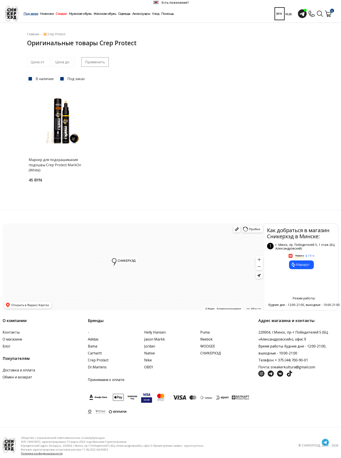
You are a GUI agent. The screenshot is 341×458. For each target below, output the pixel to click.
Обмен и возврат (17, 377)
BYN (279, 13)
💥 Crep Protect (54, 34)
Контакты (11, 332)
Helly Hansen (155, 332)
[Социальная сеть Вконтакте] (280, 373)
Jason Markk (154, 339)
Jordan (149, 346)
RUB (288, 14)
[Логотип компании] (9, 445)
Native (149, 353)
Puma (205, 332)
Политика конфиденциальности (42, 453)
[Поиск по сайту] (320, 13)
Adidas (93, 339)
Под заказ (30, 14)
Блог (6, 346)
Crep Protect (98, 360)
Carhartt (95, 353)
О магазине (12, 339)
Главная (33, 34)
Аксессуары (141, 14)
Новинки (47, 14)
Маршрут (300, 264)
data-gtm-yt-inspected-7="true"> (133, 266)
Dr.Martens (97, 367)
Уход (155, 14)
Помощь (167, 14)
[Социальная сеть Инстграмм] (261, 373)
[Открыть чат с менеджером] (302, 13)
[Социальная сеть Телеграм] (271, 373)
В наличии (44, 78)
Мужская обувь (80, 14)
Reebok (206, 339)
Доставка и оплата (19, 370)
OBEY (148, 367)
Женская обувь (105, 14)
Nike (148, 360)
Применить (95, 62)
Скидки (61, 14)
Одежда (124, 14)
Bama (92, 346)
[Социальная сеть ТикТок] (289, 373)
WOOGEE (207, 346)
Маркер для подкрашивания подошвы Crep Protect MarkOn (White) (55, 165)
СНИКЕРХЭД (210, 353)
